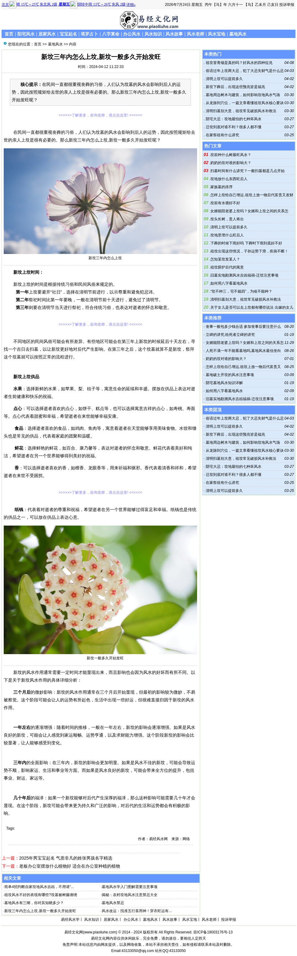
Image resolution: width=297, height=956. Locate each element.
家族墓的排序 (221, 187)
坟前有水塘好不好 (225, 203)
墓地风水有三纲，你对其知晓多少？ (34, 903)
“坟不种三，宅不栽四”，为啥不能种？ (241, 291)
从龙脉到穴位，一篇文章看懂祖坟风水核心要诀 (243, 103)
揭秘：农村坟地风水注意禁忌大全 (129, 895)
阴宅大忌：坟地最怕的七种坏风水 (232, 119)
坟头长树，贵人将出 (227, 219)
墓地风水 (238, 34)
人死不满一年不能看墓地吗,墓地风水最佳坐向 (243, 351)
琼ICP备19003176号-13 (213, 932)
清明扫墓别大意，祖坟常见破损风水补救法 (240, 111)
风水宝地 (216, 34)
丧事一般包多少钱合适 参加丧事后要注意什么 (243, 326)
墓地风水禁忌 (113, 903)
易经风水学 (70, 919)
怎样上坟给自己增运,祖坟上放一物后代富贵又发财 (251, 195)
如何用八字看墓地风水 (229, 283)
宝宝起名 (68, 34)
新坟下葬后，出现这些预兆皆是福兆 (234, 87)
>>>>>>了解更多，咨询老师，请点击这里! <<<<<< (100, 115)
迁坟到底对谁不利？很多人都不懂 (232, 127)
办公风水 (131, 34)
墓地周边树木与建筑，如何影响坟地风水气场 (242, 95)
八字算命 (110, 34)
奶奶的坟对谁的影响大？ (230, 163)
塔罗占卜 (89, 34)
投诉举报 (286, 4)
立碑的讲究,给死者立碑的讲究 (230, 334)
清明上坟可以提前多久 (223, 79)
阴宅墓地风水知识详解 (224, 383)
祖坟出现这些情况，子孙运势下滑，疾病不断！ (249, 251)
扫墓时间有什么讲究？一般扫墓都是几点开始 (247, 171)
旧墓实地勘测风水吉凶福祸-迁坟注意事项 (244, 275)
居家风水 (47, 34)
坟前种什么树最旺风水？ (230, 155)
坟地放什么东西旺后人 (229, 179)
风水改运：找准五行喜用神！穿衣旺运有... (137, 911)
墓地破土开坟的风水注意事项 (230, 375)
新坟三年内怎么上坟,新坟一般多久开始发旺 (40, 911)
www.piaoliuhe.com (100, 932)
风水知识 (153, 34)
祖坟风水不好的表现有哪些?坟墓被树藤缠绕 (40, 895)
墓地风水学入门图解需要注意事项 (129, 887)
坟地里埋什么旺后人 (227, 235)
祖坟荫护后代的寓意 (227, 267)
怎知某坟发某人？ (225, 259)
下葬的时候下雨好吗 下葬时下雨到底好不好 (246, 243)
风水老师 (195, 34)
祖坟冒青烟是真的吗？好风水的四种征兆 (238, 63)
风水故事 (174, 34)
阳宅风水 (26, 34)
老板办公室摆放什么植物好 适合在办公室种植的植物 (69, 866)
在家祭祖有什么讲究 (221, 135)
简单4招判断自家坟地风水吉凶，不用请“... (39, 887)
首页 (9, 34)
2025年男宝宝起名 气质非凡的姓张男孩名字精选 (65, 858)
